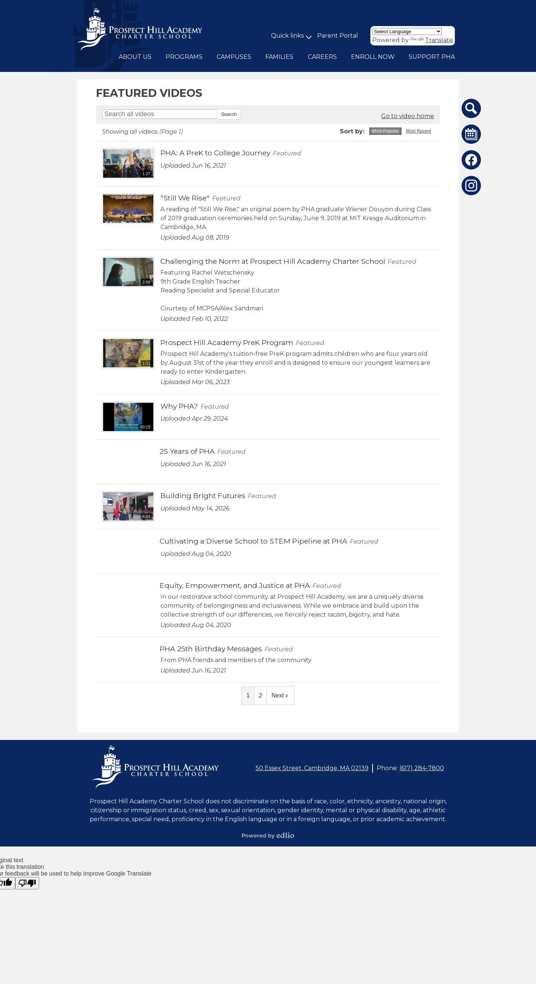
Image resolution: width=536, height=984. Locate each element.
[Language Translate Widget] (407, 31)
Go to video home (407, 116)
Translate (431, 40)
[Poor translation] (27, 883)
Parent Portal (337, 35)
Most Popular (385, 131)
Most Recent (418, 131)
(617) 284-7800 (421, 768)
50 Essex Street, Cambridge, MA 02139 (312, 768)
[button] (135, 57)
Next (280, 695)
